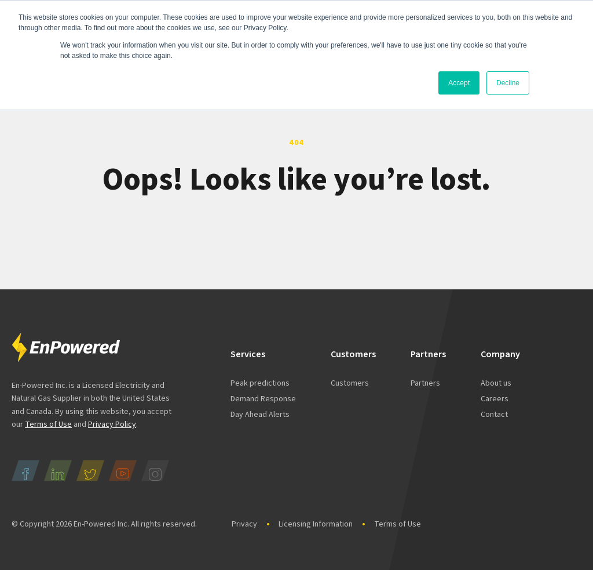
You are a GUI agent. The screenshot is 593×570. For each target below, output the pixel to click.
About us (496, 383)
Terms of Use (48, 424)
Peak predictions (260, 383)
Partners (425, 383)
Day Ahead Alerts (260, 414)
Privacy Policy (112, 424)
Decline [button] (507, 83)
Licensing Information (316, 524)
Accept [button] (459, 83)
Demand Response (263, 399)
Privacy (244, 524)
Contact (494, 414)
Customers (350, 383)
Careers (494, 399)
